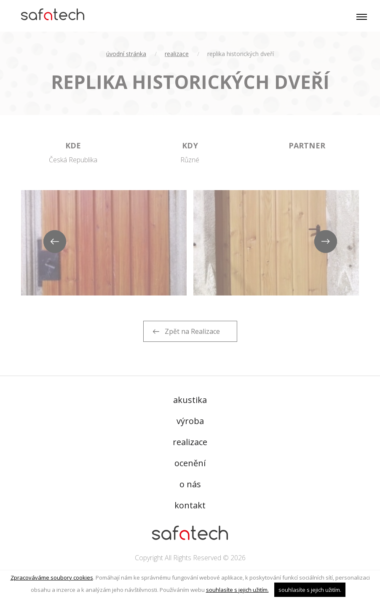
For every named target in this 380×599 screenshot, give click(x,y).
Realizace (177, 54)
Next (326, 242)
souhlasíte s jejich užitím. (237, 590)
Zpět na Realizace (192, 331)
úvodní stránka (126, 54)
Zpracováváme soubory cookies (52, 577)
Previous (54, 242)
